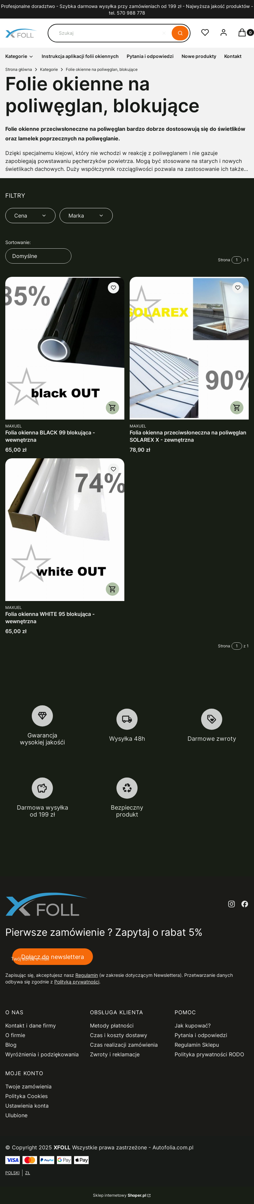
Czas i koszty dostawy (118, 1035)
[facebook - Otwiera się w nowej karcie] (245, 904)
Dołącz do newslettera (52, 956)
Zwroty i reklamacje (115, 1054)
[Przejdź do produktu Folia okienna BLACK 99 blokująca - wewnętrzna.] (64, 348)
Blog (11, 1044)
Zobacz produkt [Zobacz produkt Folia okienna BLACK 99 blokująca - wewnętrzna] (112, 407)
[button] (180, 33)
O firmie (15, 1035)
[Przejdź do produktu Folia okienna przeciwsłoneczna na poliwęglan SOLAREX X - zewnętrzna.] (189, 348)
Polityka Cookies (26, 1096)
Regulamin (86, 975)
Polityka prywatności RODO (209, 1054)
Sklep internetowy (119, 1195)
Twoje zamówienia (28, 1086)
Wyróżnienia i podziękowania (42, 1054)
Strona (224, 259)
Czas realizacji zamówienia (124, 1044)
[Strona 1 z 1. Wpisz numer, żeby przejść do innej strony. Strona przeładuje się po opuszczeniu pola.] (237, 260)
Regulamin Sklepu (197, 1044)
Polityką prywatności (76, 981)
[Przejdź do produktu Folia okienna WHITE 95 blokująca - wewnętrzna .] (64, 529)
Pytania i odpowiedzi (201, 1035)
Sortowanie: (18, 242)
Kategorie (49, 69)
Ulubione (16, 1115)
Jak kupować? (193, 1025)
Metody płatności (112, 1025)
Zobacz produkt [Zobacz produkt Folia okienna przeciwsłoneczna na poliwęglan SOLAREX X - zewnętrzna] (236, 407)
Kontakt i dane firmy (30, 1025)
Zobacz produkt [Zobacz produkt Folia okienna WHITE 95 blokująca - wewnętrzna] (112, 589)
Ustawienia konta (27, 1105)
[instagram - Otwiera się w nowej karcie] (231, 904)
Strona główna (18, 69)
